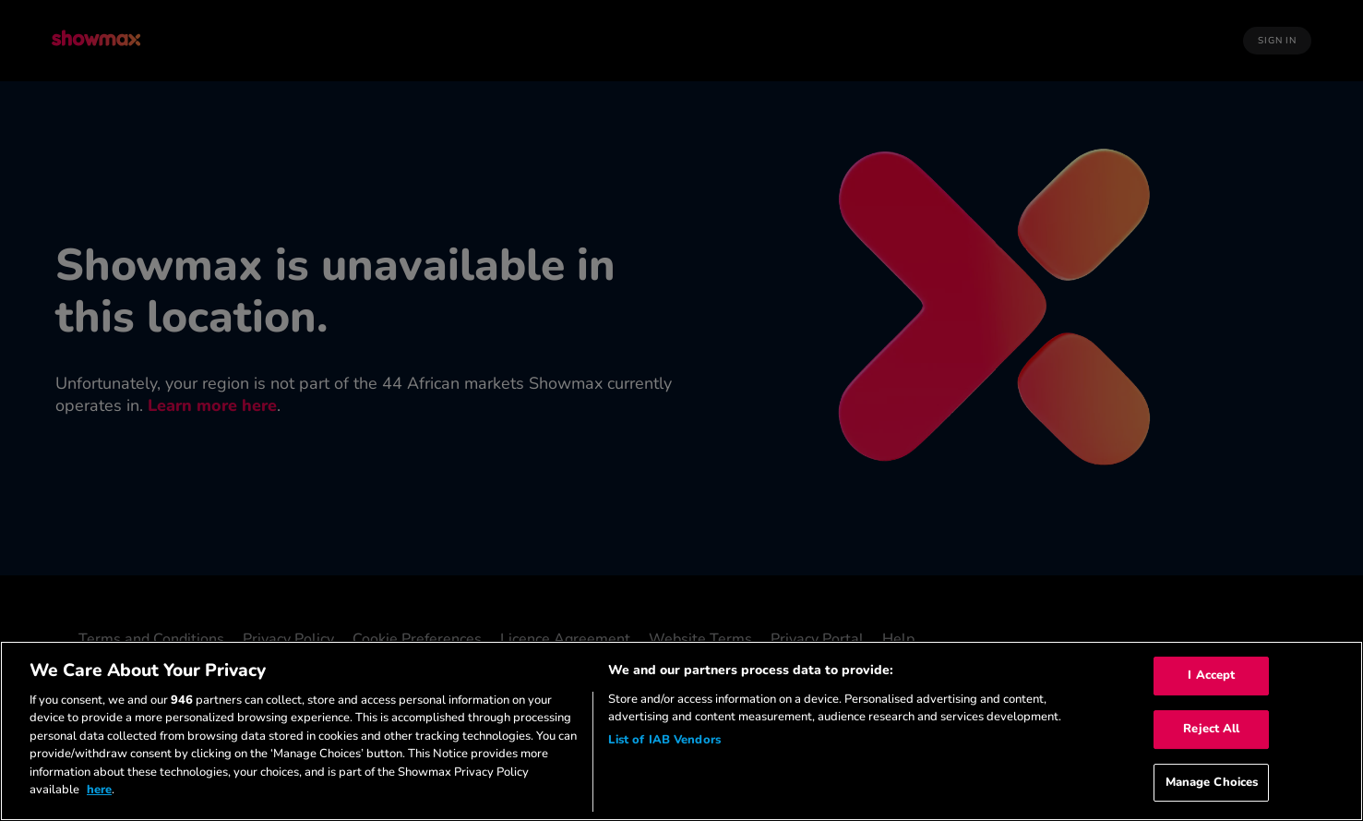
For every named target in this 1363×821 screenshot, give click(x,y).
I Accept (1211, 676)
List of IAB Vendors (664, 739)
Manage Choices (1212, 782)
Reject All (1211, 728)
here (99, 789)
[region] (681, 731)
